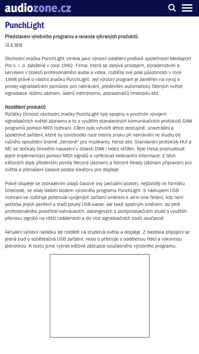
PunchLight (24, 25)
